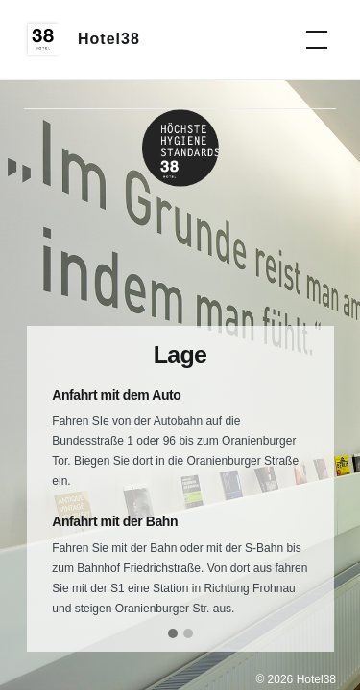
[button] (172, 634)
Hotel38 (109, 39)
